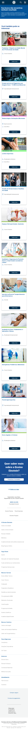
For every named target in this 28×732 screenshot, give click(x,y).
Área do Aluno (4, 659)
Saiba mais (14, 61)
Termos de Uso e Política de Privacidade (14, 722)
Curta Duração (5, 604)
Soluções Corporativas (7, 646)
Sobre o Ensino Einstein (7, 529)
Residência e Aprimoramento (8, 592)
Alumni (3, 554)
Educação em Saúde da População (10, 559)
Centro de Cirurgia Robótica (8, 633)
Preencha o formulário (14, 479)
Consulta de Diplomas (6, 667)
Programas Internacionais (8, 567)
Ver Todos (4, 650)
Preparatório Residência (7, 588)
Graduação (4, 584)
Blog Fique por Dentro (6, 546)
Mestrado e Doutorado (7, 600)
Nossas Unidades (5, 533)
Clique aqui (11, 708)
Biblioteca (3, 537)
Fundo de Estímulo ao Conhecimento (10, 563)
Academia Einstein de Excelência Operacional (12, 541)
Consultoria (4, 642)
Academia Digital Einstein (7, 616)
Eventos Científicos (6, 612)
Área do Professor (6, 663)
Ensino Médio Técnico (6, 576)
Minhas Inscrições (6, 671)
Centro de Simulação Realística (9, 629)
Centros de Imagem (6, 625)
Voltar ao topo (14, 489)
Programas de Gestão (6, 608)
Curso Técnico (5, 580)
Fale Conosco (4, 680)
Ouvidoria (3, 684)
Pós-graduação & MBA (7, 596)
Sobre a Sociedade (6, 525)
